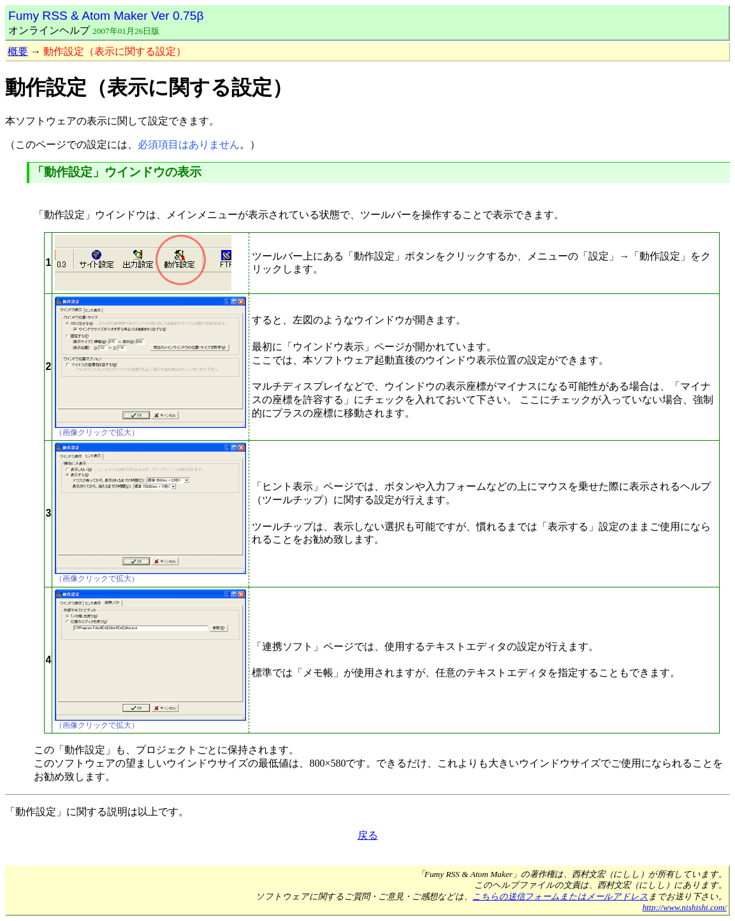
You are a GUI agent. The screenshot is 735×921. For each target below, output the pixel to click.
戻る (368, 835)
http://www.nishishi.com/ (685, 907)
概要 (18, 51)
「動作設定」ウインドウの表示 (116, 172)
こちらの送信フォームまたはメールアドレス (560, 896)
